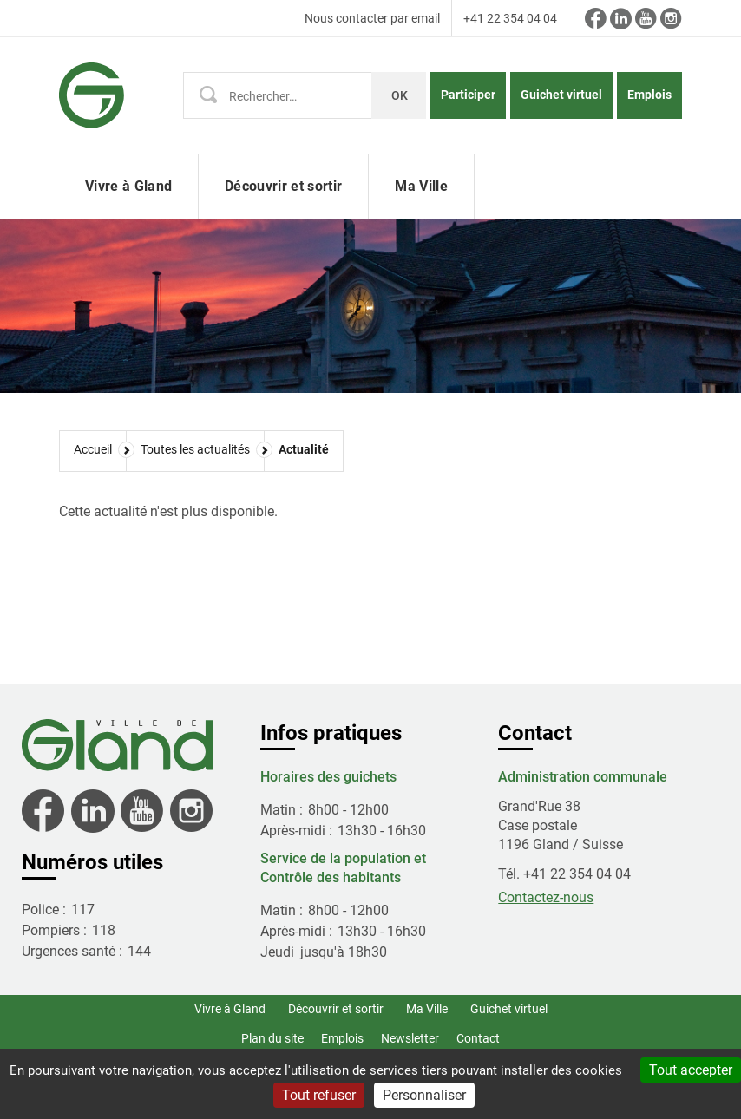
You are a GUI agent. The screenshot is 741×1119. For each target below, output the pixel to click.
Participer (468, 94)
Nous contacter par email (372, 18)
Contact (478, 1038)
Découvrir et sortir (336, 1009)
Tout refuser (319, 1095)
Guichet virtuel (561, 94)
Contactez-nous (545, 897)
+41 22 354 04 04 (510, 18)
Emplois (649, 94)
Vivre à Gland (230, 1009)
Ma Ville (427, 1009)
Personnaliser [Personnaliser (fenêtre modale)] (424, 1095)
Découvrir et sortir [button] (283, 186)
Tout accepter (690, 1070)
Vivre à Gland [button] (128, 186)
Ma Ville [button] (421, 186)
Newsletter (410, 1038)
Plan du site (272, 1038)
